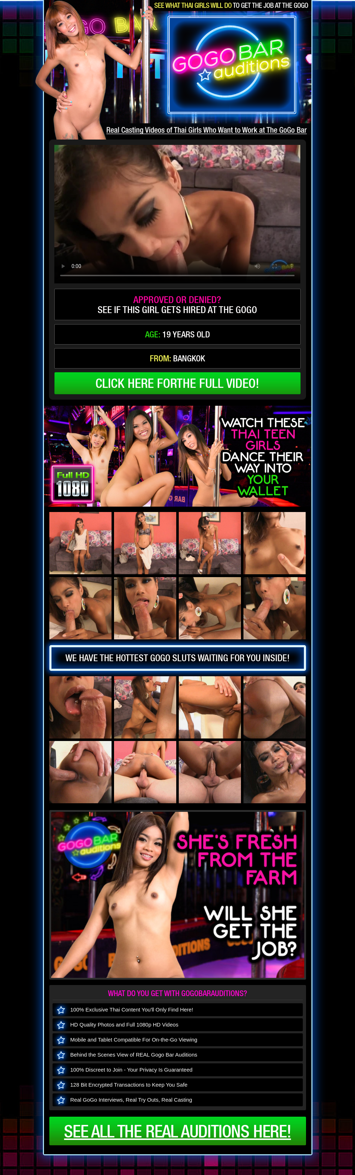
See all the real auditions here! (177, 1131)
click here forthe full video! (177, 383)
